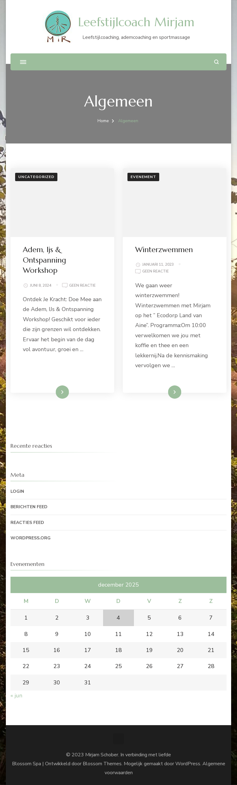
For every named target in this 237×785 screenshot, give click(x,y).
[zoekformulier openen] (216, 62)
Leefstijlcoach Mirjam (136, 22)
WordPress (187, 763)
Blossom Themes (102, 763)
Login (17, 491)
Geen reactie (82, 285)
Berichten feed (29, 507)
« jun (16, 695)
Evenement (143, 176)
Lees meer (53, 391)
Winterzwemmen (164, 249)
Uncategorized (36, 176)
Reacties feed (27, 522)
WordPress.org (30, 538)
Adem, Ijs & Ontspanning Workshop (44, 260)
